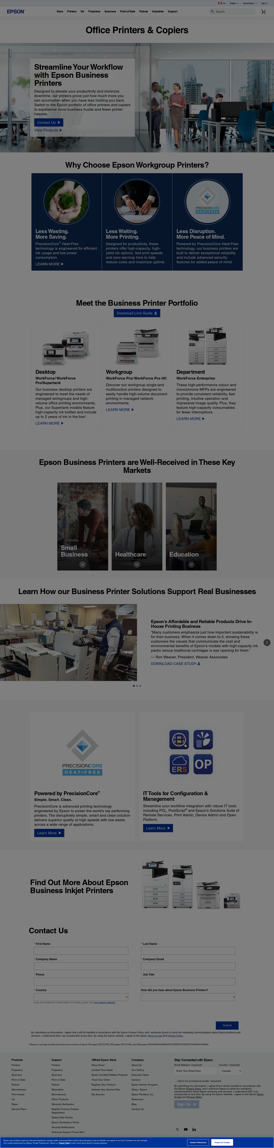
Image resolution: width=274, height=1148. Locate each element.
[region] (137, 1142)
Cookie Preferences (198, 1142)
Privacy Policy (64, 1143)
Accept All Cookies (222, 1142)
